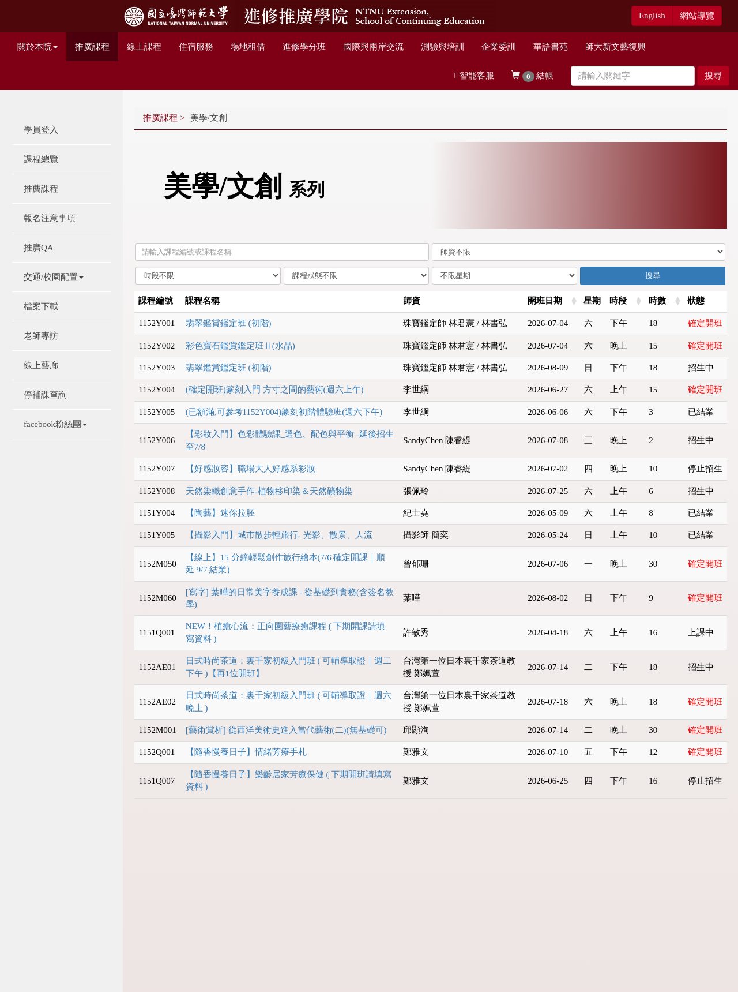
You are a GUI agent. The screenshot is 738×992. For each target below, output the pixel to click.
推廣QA (39, 247)
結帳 (532, 76)
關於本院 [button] (37, 46)
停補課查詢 (45, 394)
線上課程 (144, 46)
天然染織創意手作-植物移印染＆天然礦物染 (269, 491)
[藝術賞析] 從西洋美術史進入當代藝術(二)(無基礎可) (286, 730)
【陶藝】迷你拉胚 (220, 513)
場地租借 (248, 46)
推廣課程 (92, 46)
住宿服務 (196, 46)
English (652, 15)
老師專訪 (41, 335)
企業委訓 (498, 46)
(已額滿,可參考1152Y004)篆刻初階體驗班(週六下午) (284, 412)
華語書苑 (550, 46)
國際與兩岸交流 (373, 46)
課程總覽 (41, 159)
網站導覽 (697, 15)
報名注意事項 (50, 218)
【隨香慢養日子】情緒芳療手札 (246, 752)
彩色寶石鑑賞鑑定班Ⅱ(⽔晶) (240, 345)
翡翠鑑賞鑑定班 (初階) (229, 323)
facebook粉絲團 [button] (55, 424)
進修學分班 (304, 46)
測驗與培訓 (442, 46)
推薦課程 (41, 188)
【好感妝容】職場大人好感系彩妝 (250, 468)
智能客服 (474, 75)
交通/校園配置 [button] (54, 277)
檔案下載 (41, 306)
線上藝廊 (41, 365)
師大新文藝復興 (615, 46)
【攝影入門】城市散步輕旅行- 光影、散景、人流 (279, 535)
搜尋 (713, 75)
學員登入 (41, 129)
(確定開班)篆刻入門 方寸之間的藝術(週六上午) (275, 389)
